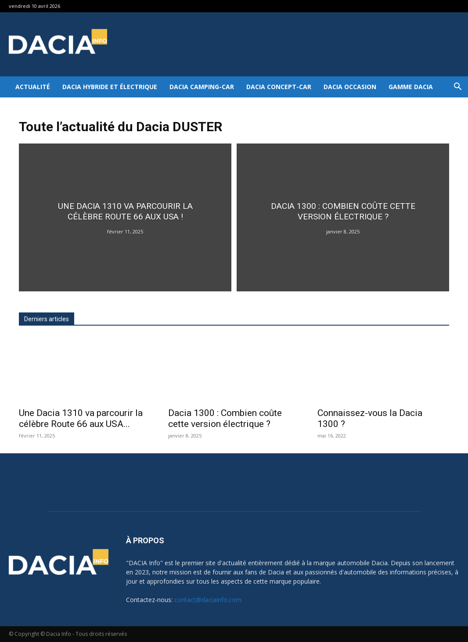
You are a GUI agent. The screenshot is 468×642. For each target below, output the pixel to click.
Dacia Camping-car (201, 86)
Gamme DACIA (411, 86)
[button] (457, 87)
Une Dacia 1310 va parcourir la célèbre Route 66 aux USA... (81, 418)
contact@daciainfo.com (207, 599)
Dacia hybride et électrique (109, 86)
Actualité (32, 86)
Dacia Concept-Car (278, 86)
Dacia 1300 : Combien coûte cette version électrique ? (225, 418)
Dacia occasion (350, 86)
